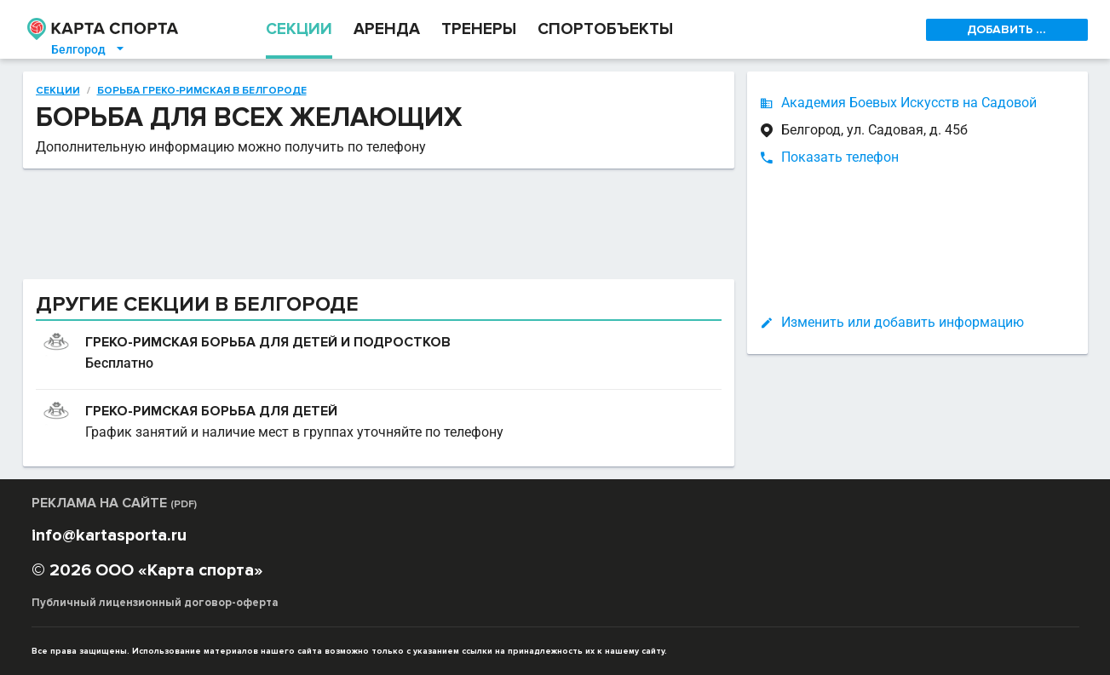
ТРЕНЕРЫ (478, 29)
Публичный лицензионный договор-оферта (155, 602)
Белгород (88, 49)
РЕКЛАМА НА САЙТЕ (114, 503)
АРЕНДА (387, 29)
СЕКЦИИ (299, 29)
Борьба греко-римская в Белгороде (202, 91)
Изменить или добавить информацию (902, 322)
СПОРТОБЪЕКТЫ (605, 29)
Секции (58, 91)
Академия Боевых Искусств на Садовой (909, 102)
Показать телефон (840, 157)
